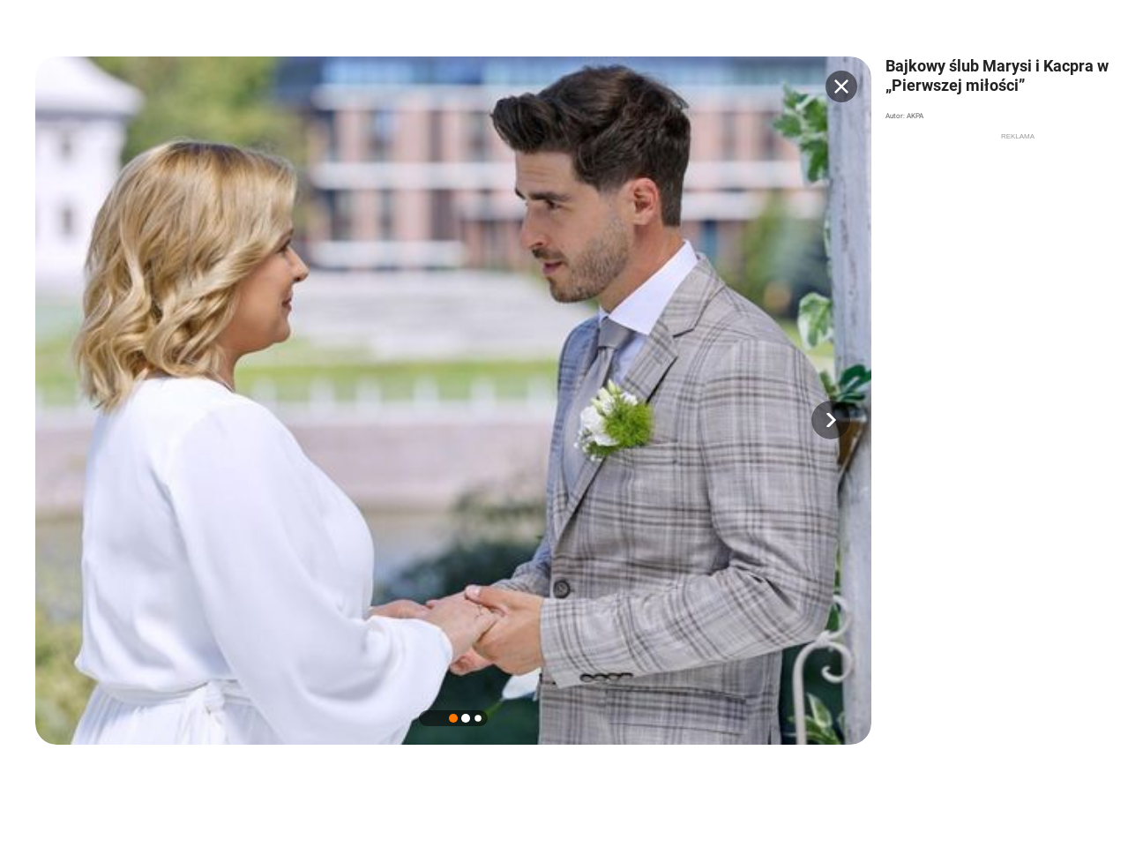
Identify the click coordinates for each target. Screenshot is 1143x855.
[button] (830, 420)
